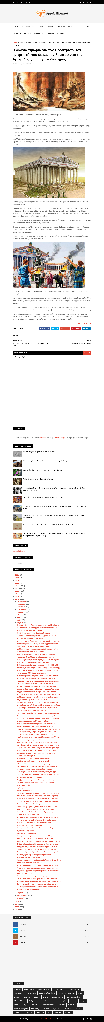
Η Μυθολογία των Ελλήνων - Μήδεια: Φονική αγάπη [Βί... (38, 705)
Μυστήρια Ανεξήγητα (21, 1009)
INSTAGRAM (23, 936)
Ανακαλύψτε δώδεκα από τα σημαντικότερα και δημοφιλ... (38, 702)
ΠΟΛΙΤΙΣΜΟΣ (38, 33)
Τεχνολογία (40, 1012)
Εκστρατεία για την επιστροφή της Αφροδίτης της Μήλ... (38, 793)
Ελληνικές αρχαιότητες (74, 997)
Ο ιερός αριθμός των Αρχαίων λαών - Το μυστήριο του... (38, 689)
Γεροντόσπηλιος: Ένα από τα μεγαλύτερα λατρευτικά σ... (38, 681)
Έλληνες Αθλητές (57, 997)
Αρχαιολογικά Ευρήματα (47, 993)
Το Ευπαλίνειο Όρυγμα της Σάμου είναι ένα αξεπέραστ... (38, 628)
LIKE (88, 924)
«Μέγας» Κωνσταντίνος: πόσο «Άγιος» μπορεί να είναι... (38, 764)
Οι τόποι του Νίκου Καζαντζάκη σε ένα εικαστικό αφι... (37, 804)
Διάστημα (17, 997)
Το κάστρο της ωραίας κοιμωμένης (30, 825)
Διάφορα (37, 997)
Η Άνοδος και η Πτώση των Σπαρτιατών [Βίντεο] (35, 839)
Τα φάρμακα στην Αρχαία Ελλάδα (29, 777)
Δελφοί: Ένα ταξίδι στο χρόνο (28, 815)
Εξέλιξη (64, 1001)
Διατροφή (27, 997)
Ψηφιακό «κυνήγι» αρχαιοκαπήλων (30, 740)
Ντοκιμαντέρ (35, 1009)
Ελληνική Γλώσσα (20, 1001)
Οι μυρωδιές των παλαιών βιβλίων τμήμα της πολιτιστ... (38, 751)
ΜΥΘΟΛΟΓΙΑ (60, 26)
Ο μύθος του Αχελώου (25, 791)
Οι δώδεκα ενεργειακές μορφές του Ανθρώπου (34, 823)
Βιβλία (80, 993)
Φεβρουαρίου (22, 895)
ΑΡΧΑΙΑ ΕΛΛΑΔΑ (27, 26)
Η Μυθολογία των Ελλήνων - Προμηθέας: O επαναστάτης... (39, 668)
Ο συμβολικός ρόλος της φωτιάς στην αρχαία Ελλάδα (37, 847)
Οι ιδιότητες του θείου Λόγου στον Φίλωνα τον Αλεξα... (37, 678)
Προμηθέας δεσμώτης (25, 873)
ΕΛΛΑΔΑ (50, 26)
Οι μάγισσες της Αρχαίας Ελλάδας (29, 630)
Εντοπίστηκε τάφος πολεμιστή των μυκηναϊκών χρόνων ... (38, 876)
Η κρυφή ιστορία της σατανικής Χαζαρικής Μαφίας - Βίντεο (43, 497)
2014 (17, 907)
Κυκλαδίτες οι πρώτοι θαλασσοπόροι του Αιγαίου (35, 782)
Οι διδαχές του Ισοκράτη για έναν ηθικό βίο (33, 662)
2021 (17, 588)
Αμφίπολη (17, 989)
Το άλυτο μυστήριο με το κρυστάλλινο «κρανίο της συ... (37, 868)
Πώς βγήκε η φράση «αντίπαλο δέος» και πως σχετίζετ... (38, 780)
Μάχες (25, 1005)
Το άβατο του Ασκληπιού (26, 756)
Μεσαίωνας (34, 1005)
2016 (17, 902)
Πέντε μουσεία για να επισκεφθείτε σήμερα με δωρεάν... (37, 743)
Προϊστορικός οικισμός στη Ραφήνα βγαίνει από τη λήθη (38, 852)
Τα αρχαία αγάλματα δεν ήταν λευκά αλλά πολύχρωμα (37, 828)
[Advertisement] (52, 407)
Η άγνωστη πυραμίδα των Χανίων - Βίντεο (33, 700)
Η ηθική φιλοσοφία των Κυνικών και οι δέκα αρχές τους (37, 844)
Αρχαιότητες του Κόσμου (67, 993)
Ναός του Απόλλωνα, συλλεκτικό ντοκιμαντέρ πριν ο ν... (38, 654)
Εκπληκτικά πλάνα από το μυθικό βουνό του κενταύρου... (38, 801)
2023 (17, 583)
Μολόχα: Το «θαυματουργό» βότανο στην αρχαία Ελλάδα (42, 470)
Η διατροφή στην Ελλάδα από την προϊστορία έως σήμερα (39, 694)
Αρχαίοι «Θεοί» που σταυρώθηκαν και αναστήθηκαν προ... (38, 748)
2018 (17, 596)
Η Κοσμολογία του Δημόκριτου (28, 857)
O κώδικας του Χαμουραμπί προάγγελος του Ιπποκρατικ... (39, 660)
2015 (17, 904)
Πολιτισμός (67, 1009)
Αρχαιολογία (32, 993)
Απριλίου (20, 623)
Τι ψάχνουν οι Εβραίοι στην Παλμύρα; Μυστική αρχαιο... (38, 713)
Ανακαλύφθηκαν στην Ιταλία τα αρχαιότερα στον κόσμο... (38, 887)
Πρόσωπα (78, 1009)
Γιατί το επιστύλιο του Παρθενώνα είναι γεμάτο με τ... (36, 820)
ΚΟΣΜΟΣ (71, 26)
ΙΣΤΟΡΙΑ (40, 26)
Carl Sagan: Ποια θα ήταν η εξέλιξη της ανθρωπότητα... (38, 879)
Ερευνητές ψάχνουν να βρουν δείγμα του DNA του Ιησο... (38, 729)
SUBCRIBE (86, 942)
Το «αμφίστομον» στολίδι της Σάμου (30, 652)
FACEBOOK (23, 924)
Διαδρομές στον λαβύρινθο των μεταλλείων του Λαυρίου (38, 718)
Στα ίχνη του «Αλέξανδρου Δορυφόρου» (31, 673)
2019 (17, 594)
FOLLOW (87, 930)
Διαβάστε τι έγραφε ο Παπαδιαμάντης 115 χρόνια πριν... (37, 697)
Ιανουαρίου (21, 898)
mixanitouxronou (84, 323)
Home (15, 2)
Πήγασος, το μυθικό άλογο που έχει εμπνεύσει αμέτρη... (37, 884)
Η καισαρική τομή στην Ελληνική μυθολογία (33, 721)
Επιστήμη (74, 1001)
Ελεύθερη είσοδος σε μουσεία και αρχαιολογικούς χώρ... (38, 772)
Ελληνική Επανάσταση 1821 (38, 1001)
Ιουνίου (20, 617)
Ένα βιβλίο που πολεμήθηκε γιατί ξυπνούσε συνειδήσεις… (38, 737)
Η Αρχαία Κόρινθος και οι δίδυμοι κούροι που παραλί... (37, 692)
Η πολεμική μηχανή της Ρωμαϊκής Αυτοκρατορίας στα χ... (38, 796)
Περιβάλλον (56, 1009)
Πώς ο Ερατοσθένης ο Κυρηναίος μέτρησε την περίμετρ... (38, 865)
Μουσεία (61, 1005)
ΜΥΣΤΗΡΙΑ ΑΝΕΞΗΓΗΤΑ (22, 33)
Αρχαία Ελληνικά (19, 551)
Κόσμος (16, 1005)
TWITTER (22, 930)
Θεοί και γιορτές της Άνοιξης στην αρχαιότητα (34, 855)
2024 (17, 580)
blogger (87, 353)
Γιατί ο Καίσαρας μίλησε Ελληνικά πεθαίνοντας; (39, 479)
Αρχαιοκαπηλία (19, 993)
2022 (17, 586)
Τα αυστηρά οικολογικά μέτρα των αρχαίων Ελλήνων (36, 636)
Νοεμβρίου (21, 604)
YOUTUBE (22, 942)
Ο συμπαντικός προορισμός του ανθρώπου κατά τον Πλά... (39, 860)
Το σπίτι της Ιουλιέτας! (25, 785)
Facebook (43, 438)
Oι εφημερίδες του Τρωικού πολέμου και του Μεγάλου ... (38, 625)
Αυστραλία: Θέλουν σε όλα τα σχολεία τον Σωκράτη (36, 753)
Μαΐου (19, 620)
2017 (17, 599)
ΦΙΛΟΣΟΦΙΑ (49, 33)
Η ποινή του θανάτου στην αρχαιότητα (31, 863)
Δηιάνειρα (20, 788)
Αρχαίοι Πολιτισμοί (74, 989)
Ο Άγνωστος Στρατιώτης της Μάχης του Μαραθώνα (36, 724)
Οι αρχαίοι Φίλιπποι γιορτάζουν (28, 889)
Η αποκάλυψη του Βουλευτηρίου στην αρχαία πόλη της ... (38, 644)
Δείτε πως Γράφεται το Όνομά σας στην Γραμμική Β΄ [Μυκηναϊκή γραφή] (48, 524)
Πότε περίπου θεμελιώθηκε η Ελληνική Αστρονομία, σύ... (38, 809)
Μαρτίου (20, 893)
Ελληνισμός (54, 1001)
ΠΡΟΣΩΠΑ (60, 33)
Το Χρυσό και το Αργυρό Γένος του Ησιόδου (33, 758)
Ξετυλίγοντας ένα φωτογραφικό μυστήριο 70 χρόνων (37, 836)
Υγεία (49, 1012)
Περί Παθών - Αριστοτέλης (26, 831)
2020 (17, 591)
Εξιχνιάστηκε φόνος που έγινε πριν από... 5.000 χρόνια (38, 745)
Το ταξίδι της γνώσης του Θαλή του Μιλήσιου (33, 633)
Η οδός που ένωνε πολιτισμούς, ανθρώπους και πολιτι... (38, 649)
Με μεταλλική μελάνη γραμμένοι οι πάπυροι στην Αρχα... (38, 716)
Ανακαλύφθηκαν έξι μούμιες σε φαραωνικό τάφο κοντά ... (38, 732)
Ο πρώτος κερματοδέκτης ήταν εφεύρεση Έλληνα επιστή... (39, 871)
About (28, 2)
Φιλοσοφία (58, 1012)
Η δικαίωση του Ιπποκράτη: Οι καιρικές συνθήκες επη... (37, 817)
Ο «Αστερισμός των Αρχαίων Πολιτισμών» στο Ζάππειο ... (38, 676)
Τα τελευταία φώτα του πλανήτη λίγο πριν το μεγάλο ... (37, 686)
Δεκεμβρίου (21, 601)
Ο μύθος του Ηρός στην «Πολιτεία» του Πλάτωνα (35, 726)
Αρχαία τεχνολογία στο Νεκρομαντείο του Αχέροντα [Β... (38, 708)
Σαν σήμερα (18, 1012)
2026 (17, 575)
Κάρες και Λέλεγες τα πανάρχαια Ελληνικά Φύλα (35, 684)
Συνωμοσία (29, 1012)
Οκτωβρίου (21, 607)
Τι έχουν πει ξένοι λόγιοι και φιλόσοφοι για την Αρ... (36, 657)
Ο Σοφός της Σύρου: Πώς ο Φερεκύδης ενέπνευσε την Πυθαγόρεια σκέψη (48, 461)
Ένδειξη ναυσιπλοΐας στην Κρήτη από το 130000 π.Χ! (37, 665)
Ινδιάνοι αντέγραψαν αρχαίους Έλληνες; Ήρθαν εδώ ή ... (38, 807)
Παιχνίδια (46, 1009)
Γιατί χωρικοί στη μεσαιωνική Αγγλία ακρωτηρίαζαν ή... (37, 767)
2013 (17, 910)
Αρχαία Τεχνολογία (44, 989)
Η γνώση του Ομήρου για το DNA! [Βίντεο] (33, 761)
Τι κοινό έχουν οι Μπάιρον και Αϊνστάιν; (31, 710)
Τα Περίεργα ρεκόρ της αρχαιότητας (30, 638)
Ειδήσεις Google (59, 438)
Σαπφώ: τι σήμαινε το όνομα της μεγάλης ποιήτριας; (36, 734)
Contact (21, 2)
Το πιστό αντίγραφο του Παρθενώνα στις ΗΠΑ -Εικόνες (37, 799)
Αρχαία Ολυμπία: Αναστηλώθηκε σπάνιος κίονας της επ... (38, 641)
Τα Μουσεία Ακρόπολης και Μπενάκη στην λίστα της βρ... (38, 670)
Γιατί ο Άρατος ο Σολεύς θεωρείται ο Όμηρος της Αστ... (37, 812)
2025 (17, 578)
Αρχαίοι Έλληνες (59, 989)
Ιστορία (20, 42)
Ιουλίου (20, 615)
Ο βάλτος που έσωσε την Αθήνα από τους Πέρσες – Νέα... (38, 841)
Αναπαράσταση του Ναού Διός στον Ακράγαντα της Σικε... (38, 775)
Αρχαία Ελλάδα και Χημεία (26, 833)
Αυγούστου (21, 612)
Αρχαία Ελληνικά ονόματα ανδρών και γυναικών (39, 452)
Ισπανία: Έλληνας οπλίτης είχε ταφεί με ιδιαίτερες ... (36, 849)
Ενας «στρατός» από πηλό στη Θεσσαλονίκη (33, 646)
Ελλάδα (45, 997)
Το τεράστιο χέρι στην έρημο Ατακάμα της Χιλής (34, 769)
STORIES (68, 1012)
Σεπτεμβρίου (22, 609)
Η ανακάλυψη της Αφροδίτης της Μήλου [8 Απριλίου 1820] (39, 881)
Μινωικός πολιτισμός (48, 1005)
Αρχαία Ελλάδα (29, 989)
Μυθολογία (71, 1005)
